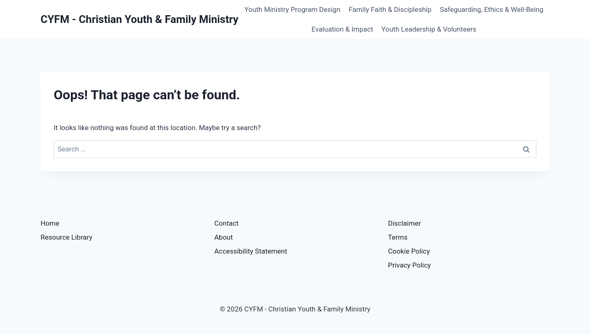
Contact (226, 223)
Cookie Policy (409, 251)
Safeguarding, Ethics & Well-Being (491, 9)
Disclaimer (404, 223)
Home (50, 223)
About (223, 237)
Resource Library (67, 237)
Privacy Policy (409, 265)
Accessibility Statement (250, 251)
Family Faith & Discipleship (390, 9)
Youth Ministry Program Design (292, 9)
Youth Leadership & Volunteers (429, 29)
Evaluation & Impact (342, 29)
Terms (398, 237)
